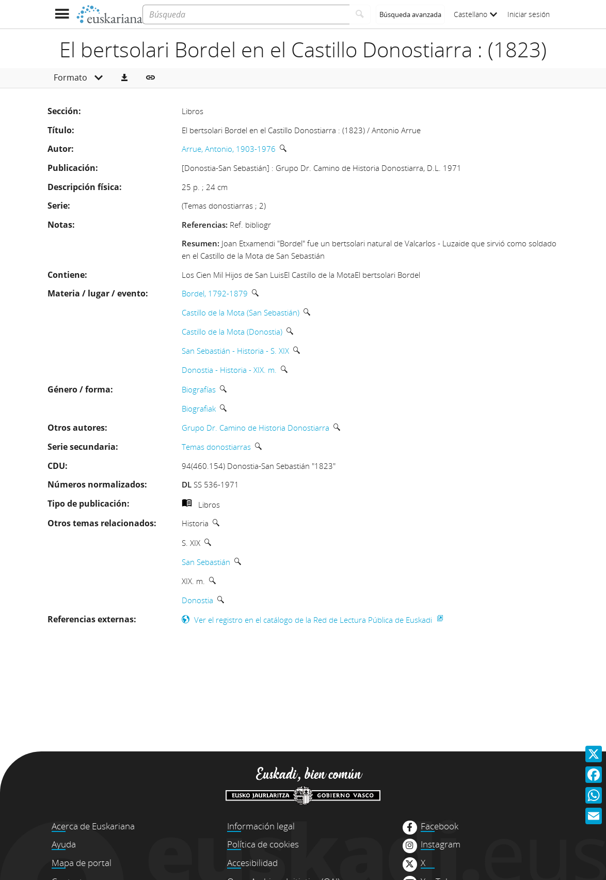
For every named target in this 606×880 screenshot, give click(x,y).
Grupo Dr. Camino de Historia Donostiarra (255, 427)
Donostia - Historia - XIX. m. (229, 370)
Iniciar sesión (528, 14)
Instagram (440, 844)
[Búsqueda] (245, 14)
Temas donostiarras (216, 447)
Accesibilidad (252, 863)
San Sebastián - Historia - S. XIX (235, 350)
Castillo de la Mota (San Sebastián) (240, 312)
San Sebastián (206, 562)
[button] (124, 78)
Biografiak (199, 408)
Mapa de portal (81, 863)
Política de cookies (263, 844)
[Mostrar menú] (61, 14)
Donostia (197, 600)
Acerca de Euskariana (93, 826)
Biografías (199, 389)
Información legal (261, 826)
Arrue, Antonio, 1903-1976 (229, 149)
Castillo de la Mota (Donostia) (232, 331)
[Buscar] (360, 14)
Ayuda (64, 844)
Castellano (475, 14)
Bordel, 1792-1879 (215, 293)
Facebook (439, 826)
